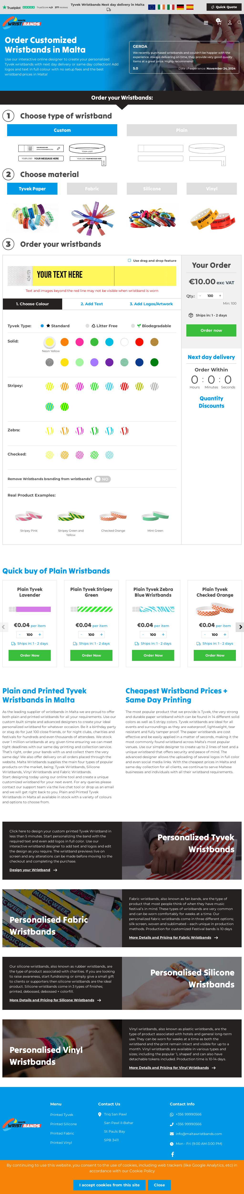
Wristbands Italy (170, 7)
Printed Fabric (62, 1139)
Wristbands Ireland (161, 7)
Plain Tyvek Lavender (29, 592)
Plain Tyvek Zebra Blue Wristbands (153, 592)
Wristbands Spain (189, 7)
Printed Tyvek (61, 1120)
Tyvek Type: (19, 326)
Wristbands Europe (151, 7)
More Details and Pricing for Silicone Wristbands (52, 1006)
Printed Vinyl (61, 1148)
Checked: (17, 454)
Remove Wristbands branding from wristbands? (50, 479)
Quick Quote (226, 7)
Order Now (29, 655)
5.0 (135, 68)
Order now (211, 330)
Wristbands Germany (180, 7)
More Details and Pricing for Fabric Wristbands (170, 943)
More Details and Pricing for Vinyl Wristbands (169, 1073)
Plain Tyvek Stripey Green (91, 592)
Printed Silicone (63, 1130)
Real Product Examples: (32, 495)
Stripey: (15, 385)
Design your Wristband (30, 875)
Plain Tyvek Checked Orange (215, 592)
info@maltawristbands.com (199, 1139)
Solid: (13, 341)
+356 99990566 (189, 1120)
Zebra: (14, 430)
